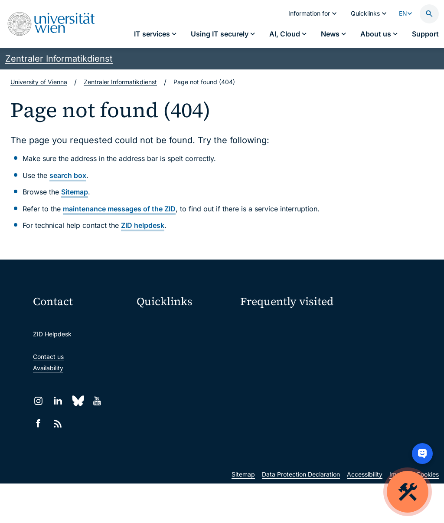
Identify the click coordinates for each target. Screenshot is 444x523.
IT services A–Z (262, 325)
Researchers (257, 386)
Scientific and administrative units (185, 432)
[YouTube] (97, 400)
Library (152, 414)
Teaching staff (360, 370)
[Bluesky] (77, 400)
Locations (254, 355)
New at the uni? (275, 414)
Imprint (399, 513)
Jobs (346, 340)
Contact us (48, 356)
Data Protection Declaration (301, 513)
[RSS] (58, 423)
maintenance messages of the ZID (119, 208)
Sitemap (74, 191)
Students (253, 370)
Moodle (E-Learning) (171, 322)
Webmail (154, 341)
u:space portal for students (180, 359)
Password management (273, 340)
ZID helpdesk (142, 225)
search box (67, 175)
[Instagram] (38, 400)
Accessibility (364, 513)
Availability (48, 368)
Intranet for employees (174, 395)
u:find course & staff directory (184, 377)
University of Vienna (38, 82)
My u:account (359, 325)
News (348, 355)
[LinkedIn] (58, 400)
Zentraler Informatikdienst (59, 58)
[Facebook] (38, 423)
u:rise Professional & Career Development (185, 450)
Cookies (427, 513)
